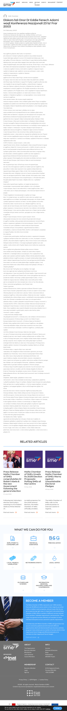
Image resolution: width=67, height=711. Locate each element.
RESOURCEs (51, 2)
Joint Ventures (28, 654)
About (18, 2)
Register (60, 2)
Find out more (8, 512)
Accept (58, 708)
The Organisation (29, 648)
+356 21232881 (49, 672)
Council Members (29, 656)
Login (54, 2)
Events (43, 2)
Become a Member (37, 3)
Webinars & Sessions (51, 650)
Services (25, 2)
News (31, 2)
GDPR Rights (33, 679)
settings (48, 709)
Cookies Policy (43, 679)
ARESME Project (50, 656)
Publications (49, 654)
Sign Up (26, 672)
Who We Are (27, 652)
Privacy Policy (23, 679)
